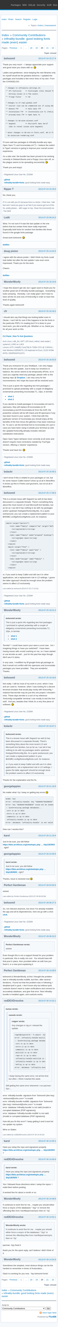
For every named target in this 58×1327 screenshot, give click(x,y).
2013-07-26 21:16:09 (47, 786)
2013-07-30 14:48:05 (47, 1199)
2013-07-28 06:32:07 (47, 936)
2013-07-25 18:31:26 (47, 610)
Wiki (24, 5)
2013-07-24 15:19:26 (47, 189)
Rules (10, 19)
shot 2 (11, 399)
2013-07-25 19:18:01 (47, 677)
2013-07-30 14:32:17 (47, 1001)
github (7, 180)
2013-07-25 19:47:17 (47, 726)
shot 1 (11, 396)
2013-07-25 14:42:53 (47, 251)
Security (41, 5)
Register (27, 19)
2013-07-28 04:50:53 (47, 885)
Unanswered (50, 25)
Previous (13, 48)
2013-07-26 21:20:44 (47, 835)
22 (53, 48)
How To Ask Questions (23, 336)
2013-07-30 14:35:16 (47, 1141)
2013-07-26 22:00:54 (47, 854)
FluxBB (52, 1316)
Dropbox (21, 377)
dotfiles (6, 245)
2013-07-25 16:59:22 (47, 471)
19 (36, 48)
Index (4, 19)
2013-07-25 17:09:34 (47, 493)
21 (47, 48)
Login (34, 19)
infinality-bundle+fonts (14, 183)
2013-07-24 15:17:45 (47, 58)
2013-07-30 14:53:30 (47, 1259)
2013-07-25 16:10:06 (47, 282)
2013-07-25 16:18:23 (47, 311)
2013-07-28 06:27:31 (47, 902)
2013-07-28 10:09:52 (47, 970)
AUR (49, 5)
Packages (16, 5)
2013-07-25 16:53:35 (47, 359)
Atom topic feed (49, 1313)
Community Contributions (29, 35)
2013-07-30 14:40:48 (47, 1159)
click (5, 914)
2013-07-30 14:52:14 (47, 1217)
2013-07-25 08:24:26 (47, 217)
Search (18, 19)
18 (31, 48)
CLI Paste (7, 336)
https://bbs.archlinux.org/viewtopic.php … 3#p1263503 (29, 844)
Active (40, 25)
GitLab (31, 5)
